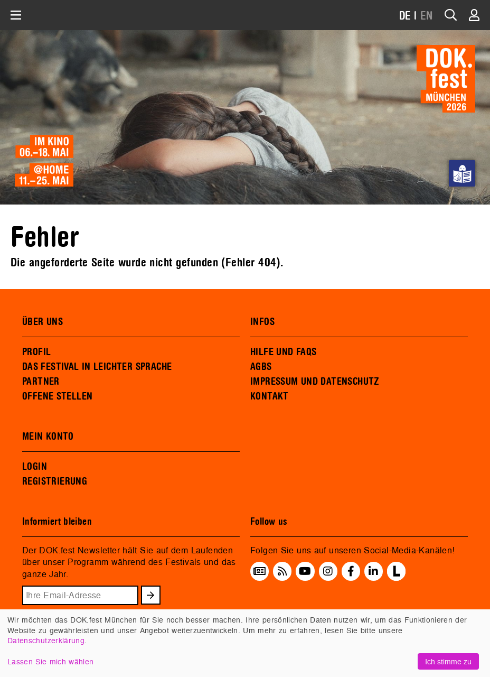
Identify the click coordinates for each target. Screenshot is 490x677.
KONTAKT (269, 396)
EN (426, 16)
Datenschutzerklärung (45, 640)
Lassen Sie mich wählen (50, 661)
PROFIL (36, 352)
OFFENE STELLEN (57, 396)
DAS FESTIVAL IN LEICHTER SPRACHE (97, 366)
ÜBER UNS (42, 322)
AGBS (261, 366)
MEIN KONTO (48, 436)
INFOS (262, 322)
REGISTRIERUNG (54, 481)
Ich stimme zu (448, 661)
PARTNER (41, 381)
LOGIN (34, 466)
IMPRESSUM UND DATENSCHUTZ (315, 381)
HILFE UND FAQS (283, 352)
